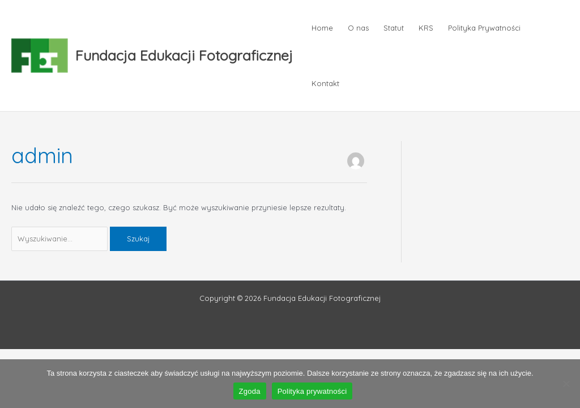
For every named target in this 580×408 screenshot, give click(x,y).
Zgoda (250, 391)
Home (322, 27)
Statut (393, 27)
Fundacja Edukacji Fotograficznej (184, 55)
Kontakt (325, 83)
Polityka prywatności (312, 391)
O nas (358, 27)
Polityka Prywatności (484, 27)
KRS (426, 27)
